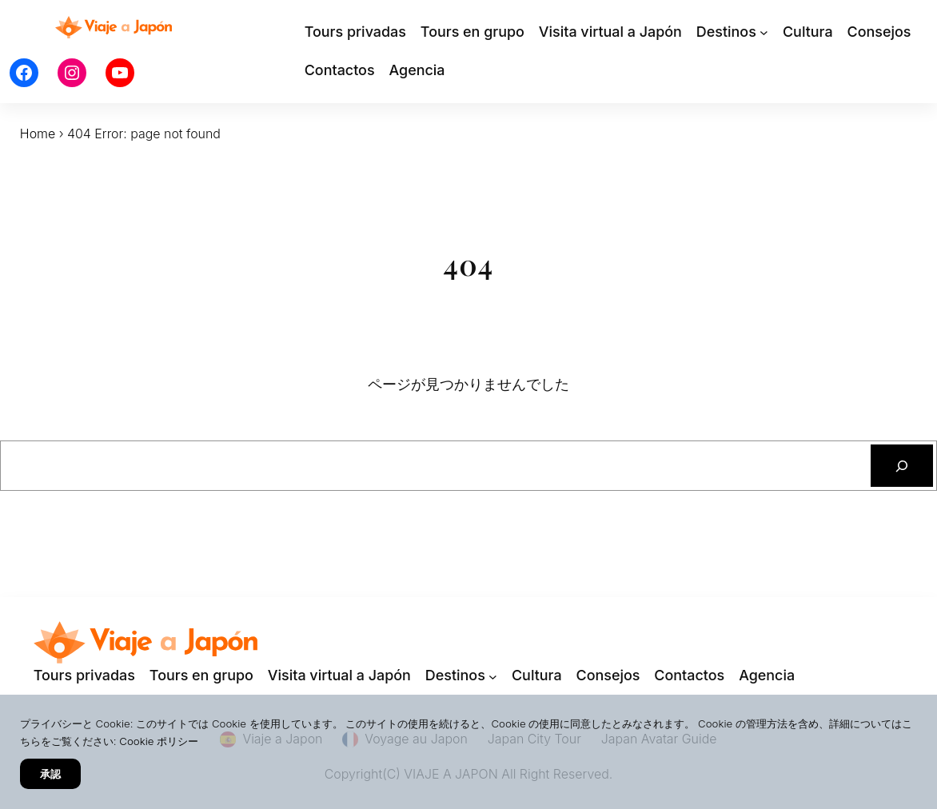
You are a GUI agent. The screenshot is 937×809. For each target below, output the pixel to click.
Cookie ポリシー (158, 741)
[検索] (902, 465)
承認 (50, 773)
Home (37, 133)
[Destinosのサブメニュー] (764, 32)
